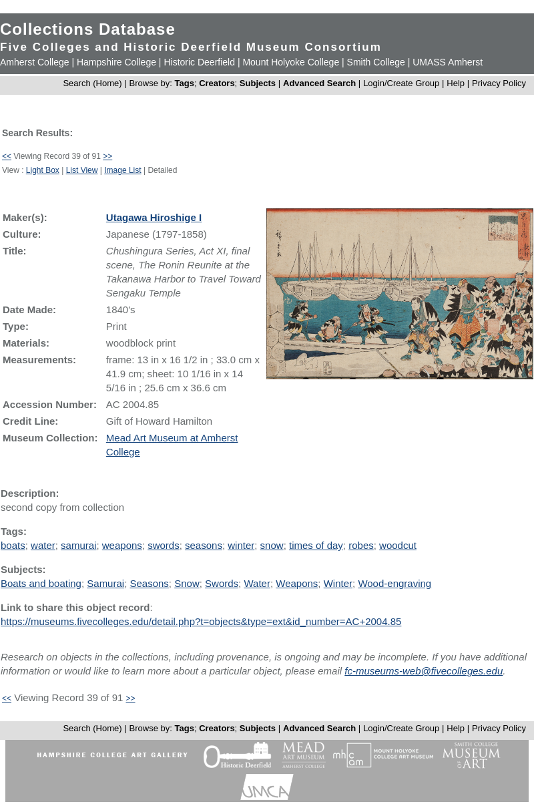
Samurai (105, 583)
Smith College (376, 62)
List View (82, 170)
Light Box (42, 170)
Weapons (297, 583)
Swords (221, 583)
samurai (78, 545)
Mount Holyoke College (290, 62)
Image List (122, 170)
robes (361, 545)
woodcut (398, 545)
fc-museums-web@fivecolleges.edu (423, 670)
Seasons (148, 583)
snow (272, 545)
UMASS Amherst (448, 62)
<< (6, 156)
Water (257, 583)
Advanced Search (319, 83)
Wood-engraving (394, 583)
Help (456, 83)
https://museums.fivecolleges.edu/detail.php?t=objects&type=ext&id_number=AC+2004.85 (201, 621)
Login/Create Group (402, 83)
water (43, 545)
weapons (122, 545)
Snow (187, 583)
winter (241, 545)
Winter (338, 583)
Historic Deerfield (199, 62)
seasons (203, 545)
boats (13, 545)
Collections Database (88, 29)
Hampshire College (116, 62)
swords (164, 545)
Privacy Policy (499, 83)
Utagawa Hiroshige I (154, 217)
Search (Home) (92, 83)
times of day (316, 545)
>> (107, 156)
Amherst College (34, 62)
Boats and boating (41, 583)
